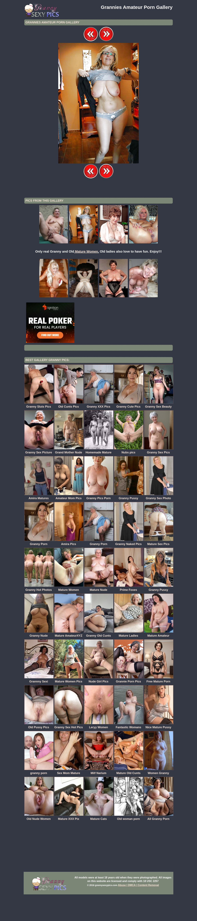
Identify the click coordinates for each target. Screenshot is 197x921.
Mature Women (86, 278)
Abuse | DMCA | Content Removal (138, 911)
